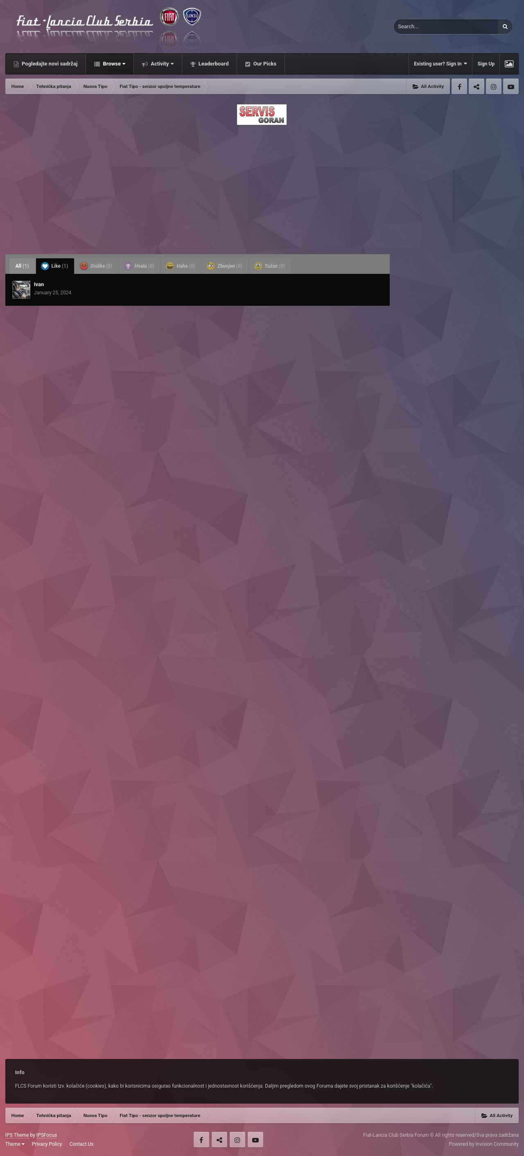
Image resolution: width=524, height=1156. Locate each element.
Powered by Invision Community (484, 1144)
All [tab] (22, 266)
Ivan (39, 284)
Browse (113, 64)
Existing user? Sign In (440, 64)
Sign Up (486, 64)
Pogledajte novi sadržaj (49, 64)
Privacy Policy (47, 1144)
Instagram (493, 86)
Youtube (511, 86)
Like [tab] (54, 266)
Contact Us (82, 1144)
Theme (15, 1144)
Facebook (459, 86)
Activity (161, 64)
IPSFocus (46, 1135)
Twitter (476, 86)
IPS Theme (17, 1135)
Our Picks (264, 64)
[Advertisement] (262, 187)
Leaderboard (213, 64)
